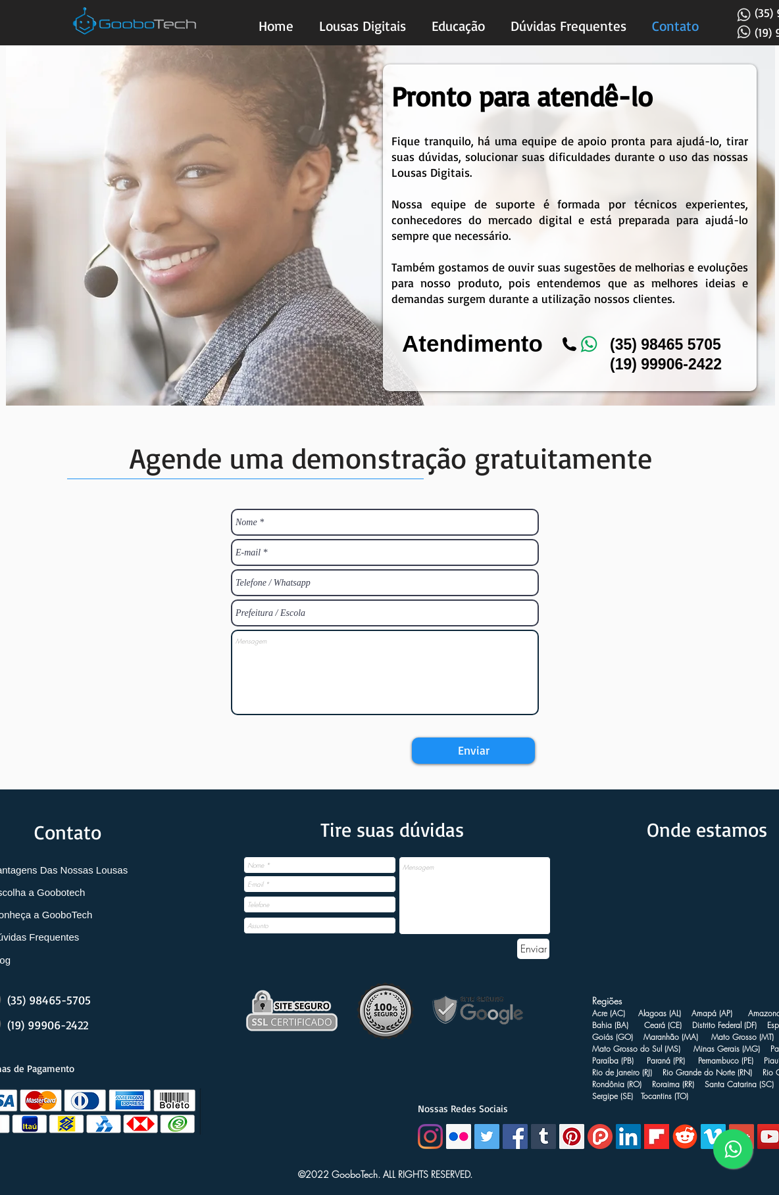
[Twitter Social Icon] (486, 1136)
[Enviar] (473, 751)
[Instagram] (430, 1136)
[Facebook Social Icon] (515, 1136)
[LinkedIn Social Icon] (628, 1136)
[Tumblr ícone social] (543, 1136)
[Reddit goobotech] (684, 1136)
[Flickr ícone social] (458, 1136)
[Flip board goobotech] (656, 1136)
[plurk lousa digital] (600, 1136)
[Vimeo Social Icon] (713, 1136)
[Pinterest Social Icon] (571, 1136)
